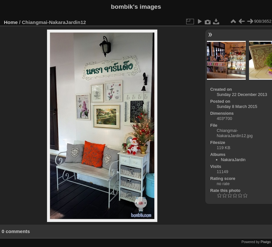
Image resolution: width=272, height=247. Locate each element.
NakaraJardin (233, 159)
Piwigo (266, 242)
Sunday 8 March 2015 (237, 106)
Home (11, 22)
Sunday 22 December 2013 (242, 94)
